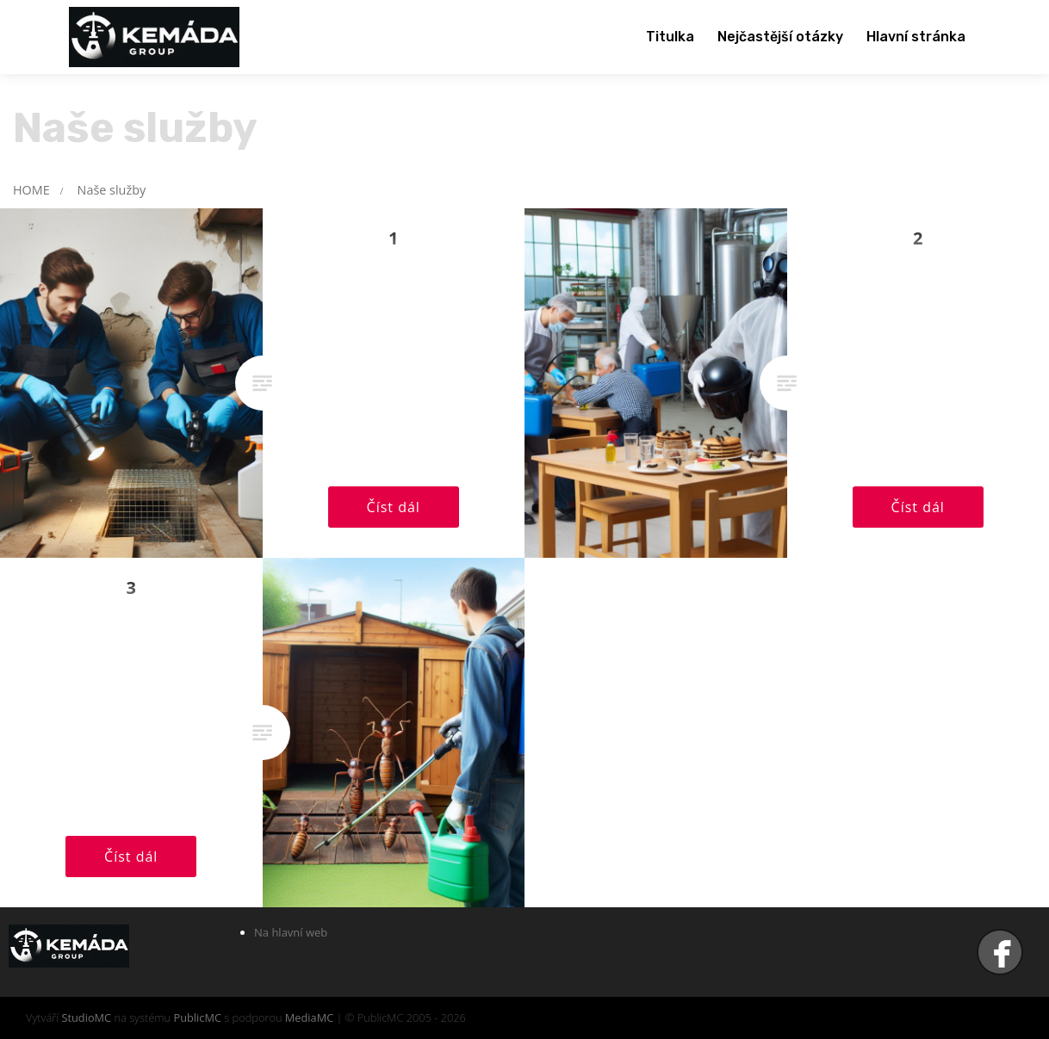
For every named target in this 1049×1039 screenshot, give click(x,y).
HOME (31, 190)
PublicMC (197, 1017)
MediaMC (309, 1017)
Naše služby (112, 190)
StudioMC (86, 1017)
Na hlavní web (290, 932)
